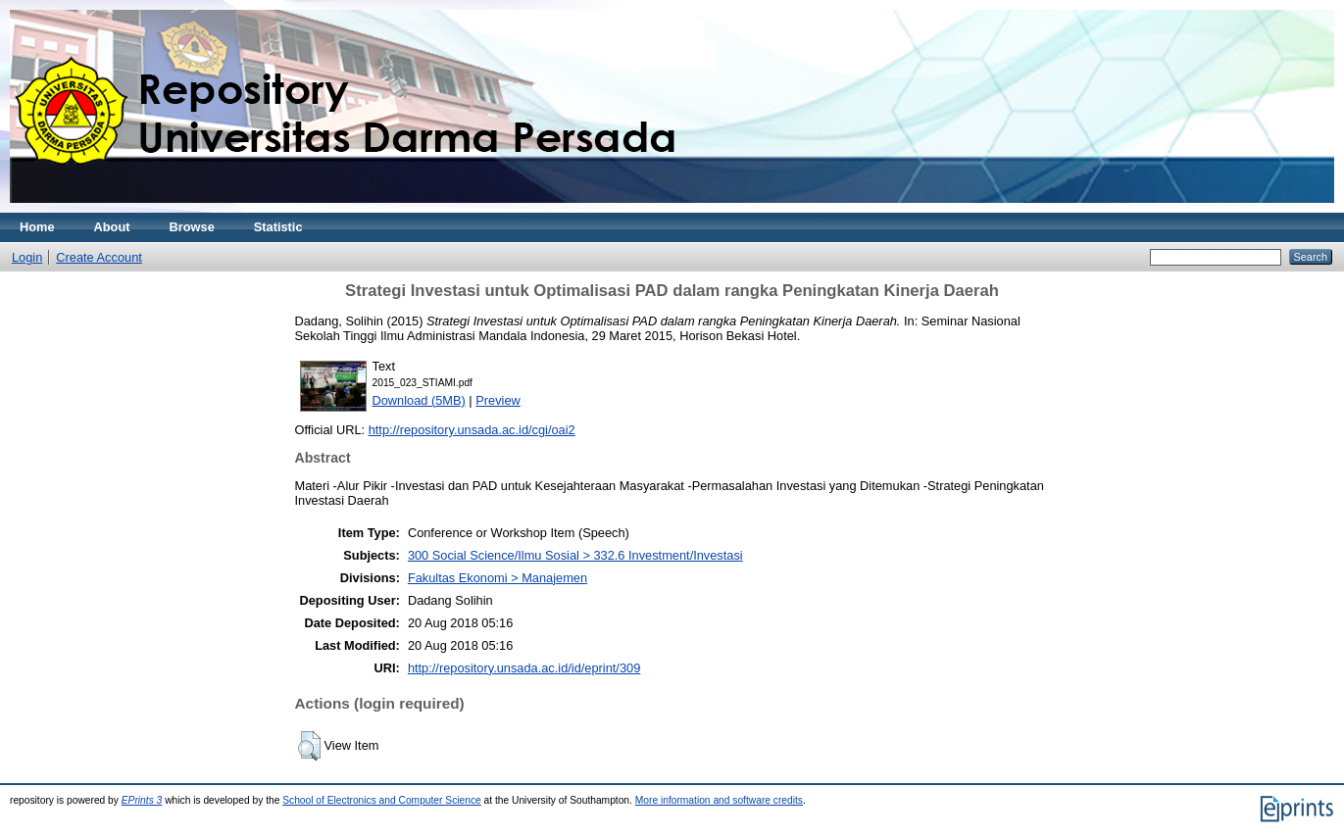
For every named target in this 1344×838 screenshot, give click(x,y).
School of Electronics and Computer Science (381, 800)
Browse (192, 227)
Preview (498, 400)
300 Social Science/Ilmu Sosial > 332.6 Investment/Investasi (575, 555)
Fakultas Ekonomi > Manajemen (497, 577)
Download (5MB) (419, 400)
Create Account (99, 257)
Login (27, 257)
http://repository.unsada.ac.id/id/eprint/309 (524, 668)
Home (37, 227)
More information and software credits (719, 800)
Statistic (278, 227)
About (112, 227)
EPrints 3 (142, 800)
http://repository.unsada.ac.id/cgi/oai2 (472, 429)
